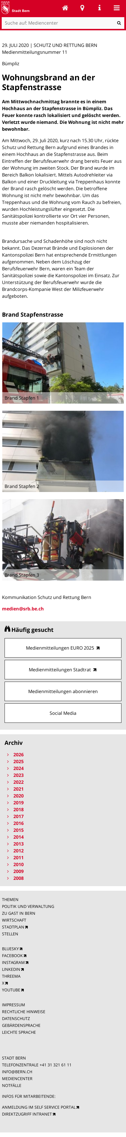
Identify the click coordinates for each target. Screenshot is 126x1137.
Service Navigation (99, 7)
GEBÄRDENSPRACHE (21, 1025)
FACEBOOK (12, 955)
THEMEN (10, 899)
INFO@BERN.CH (17, 1071)
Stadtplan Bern (82, 7)
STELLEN (10, 933)
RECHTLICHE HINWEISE (23, 1011)
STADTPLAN (13, 927)
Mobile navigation (116, 7)
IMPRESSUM (13, 1004)
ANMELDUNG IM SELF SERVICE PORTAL (39, 1107)
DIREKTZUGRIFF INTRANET (27, 1114)
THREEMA (11, 976)
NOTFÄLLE (11, 1085)
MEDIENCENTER (17, 1078)
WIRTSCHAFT (14, 920)
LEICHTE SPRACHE (19, 1032)
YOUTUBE (11, 990)
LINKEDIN (11, 969)
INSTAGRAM (13, 962)
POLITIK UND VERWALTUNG (28, 906)
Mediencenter (65, 7)
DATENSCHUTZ (16, 1018)
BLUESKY (10, 948)
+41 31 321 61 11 (56, 1064)
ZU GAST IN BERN (18, 913)
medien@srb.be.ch (23, 609)
